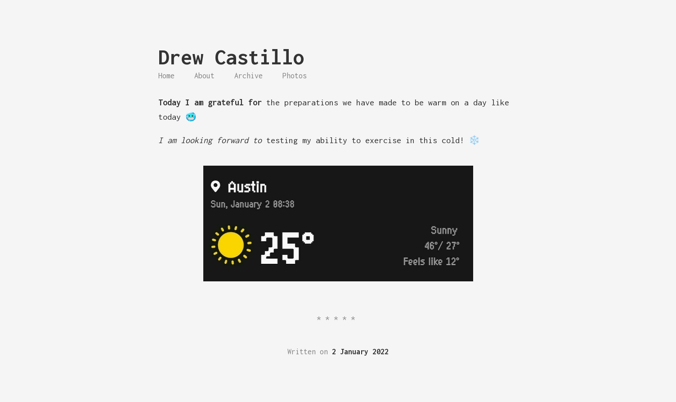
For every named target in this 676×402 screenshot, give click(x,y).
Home (166, 76)
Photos (294, 76)
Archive (248, 76)
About (204, 76)
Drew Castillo (231, 57)
